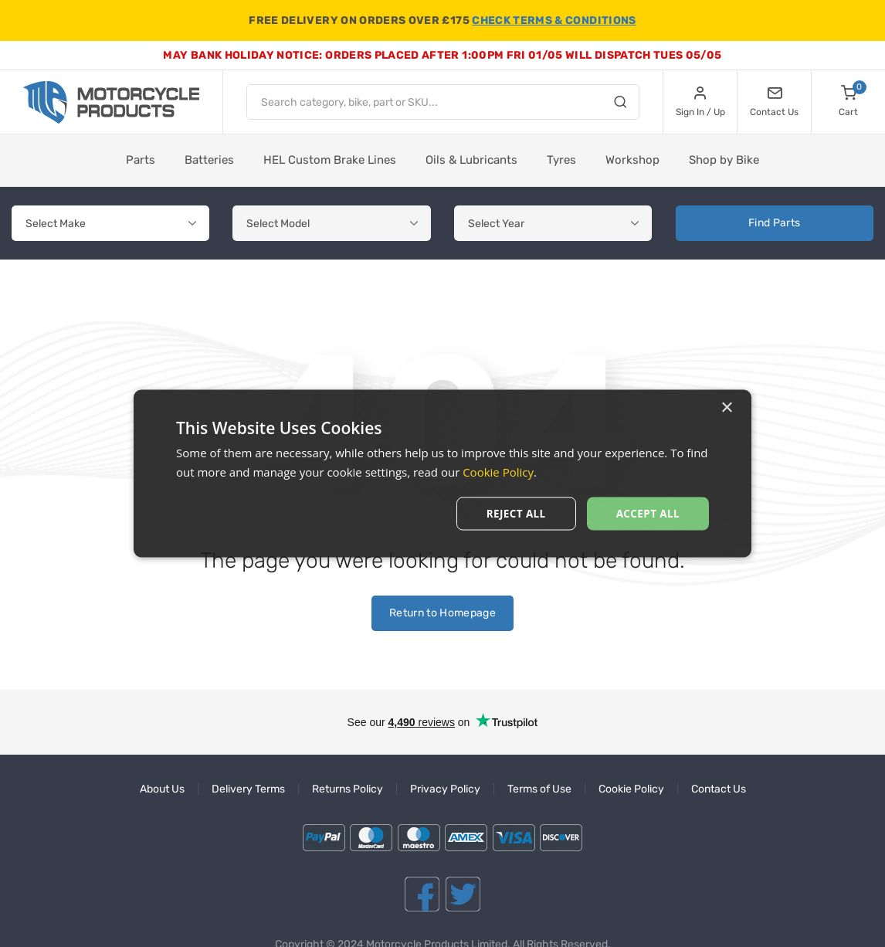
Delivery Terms (248, 789)
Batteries (209, 160)
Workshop (632, 160)
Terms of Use (539, 789)
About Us (162, 789)
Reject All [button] (513, 513)
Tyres (561, 160)
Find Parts (774, 222)
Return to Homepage (442, 612)
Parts (140, 160)
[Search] (620, 104)
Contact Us (718, 789)
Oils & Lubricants (471, 160)
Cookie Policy (631, 789)
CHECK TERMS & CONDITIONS (554, 20)
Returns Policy (347, 789)
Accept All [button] (647, 513)
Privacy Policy (445, 789)
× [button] (726, 407)
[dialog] (442, 473)
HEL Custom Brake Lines (329, 160)
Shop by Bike (724, 160)
